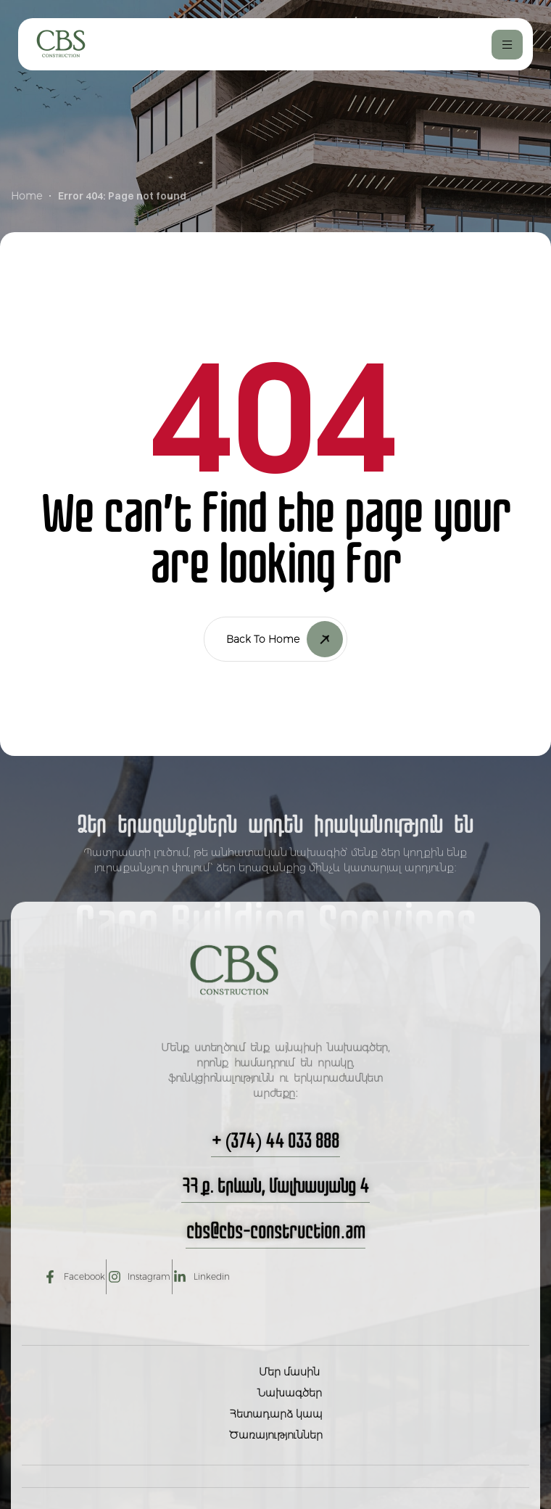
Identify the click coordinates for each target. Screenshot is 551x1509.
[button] (275, 1176)
